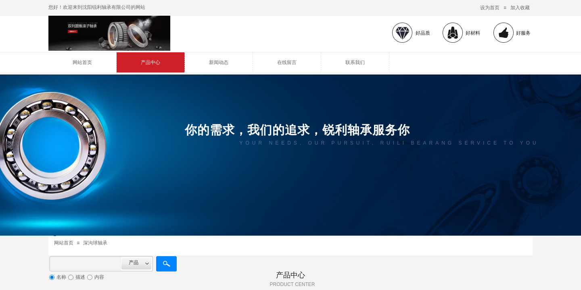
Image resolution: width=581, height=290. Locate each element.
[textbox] (85, 263)
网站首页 (82, 62)
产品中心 (150, 62)
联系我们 (355, 62)
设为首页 (489, 7)
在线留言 (287, 62)
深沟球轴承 (95, 243)
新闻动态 (218, 62)
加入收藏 (520, 7)
